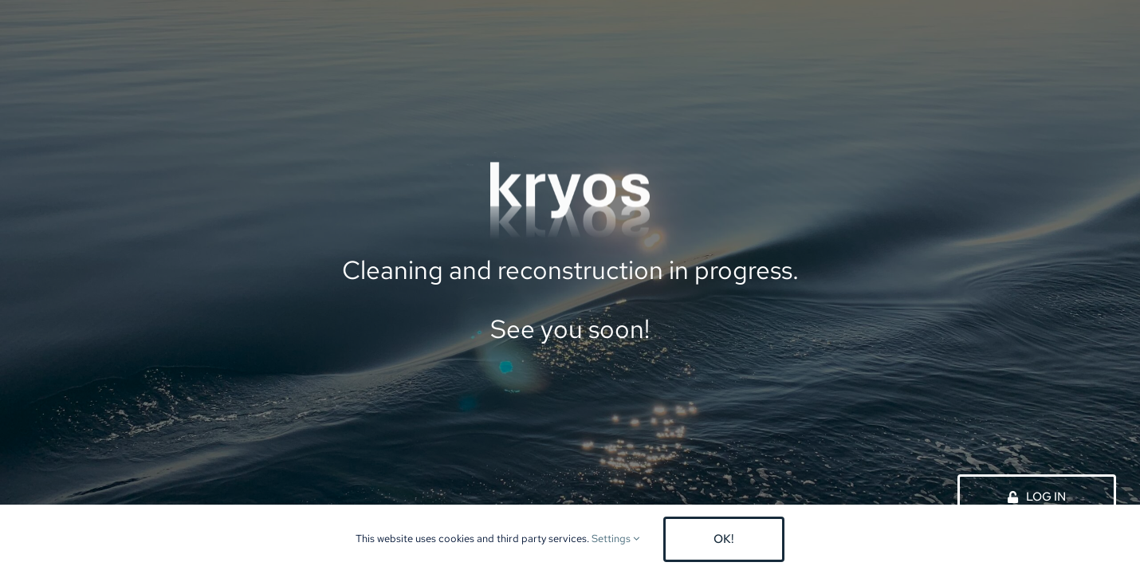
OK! (723, 539)
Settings (615, 538)
